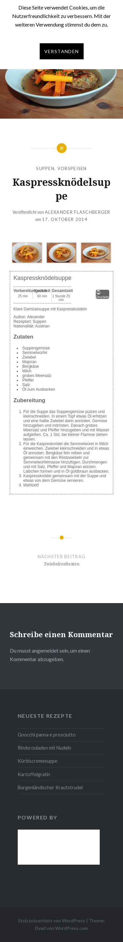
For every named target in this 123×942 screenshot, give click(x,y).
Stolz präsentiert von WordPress (51, 920)
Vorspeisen (72, 168)
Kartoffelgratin (34, 774)
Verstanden (61, 51)
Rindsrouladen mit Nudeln (44, 748)
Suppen (45, 168)
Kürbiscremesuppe (37, 761)
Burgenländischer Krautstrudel (50, 787)
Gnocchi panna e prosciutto (47, 734)
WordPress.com (71, 928)
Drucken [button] (102, 294)
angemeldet (45, 650)
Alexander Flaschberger (78, 212)
